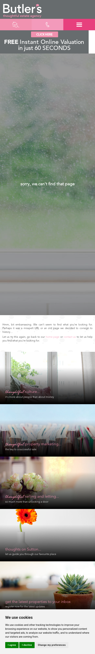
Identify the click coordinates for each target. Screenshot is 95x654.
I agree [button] (12, 645)
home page (52, 337)
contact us (70, 337)
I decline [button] (27, 645)
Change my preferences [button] (52, 645)
